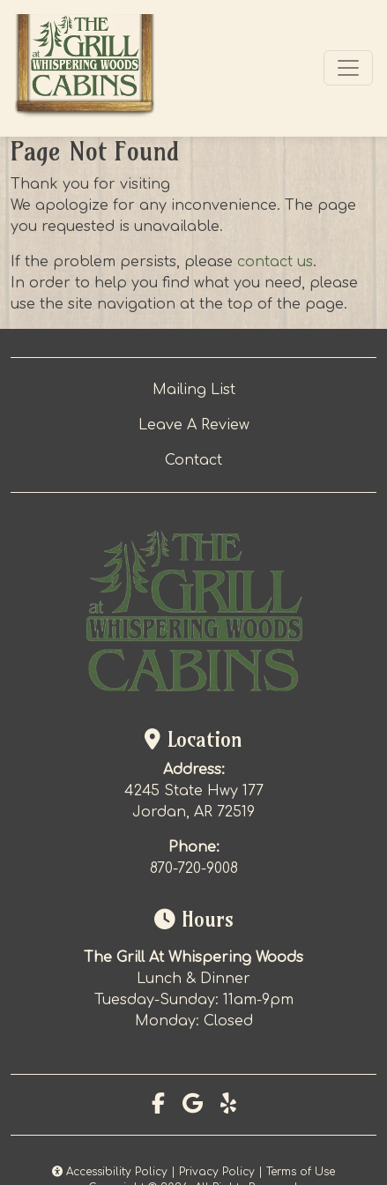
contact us (275, 262)
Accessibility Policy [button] (109, 1172)
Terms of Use (300, 1172)
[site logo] (84, 68)
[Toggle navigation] (348, 68)
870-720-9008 (194, 868)
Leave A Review (193, 425)
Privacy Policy (217, 1172)
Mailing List (194, 390)
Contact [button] (193, 460)
